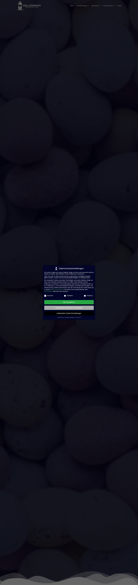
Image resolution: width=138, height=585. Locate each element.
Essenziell (48, 295)
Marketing (88, 295)
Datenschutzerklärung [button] (70, 317)
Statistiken (68, 295)
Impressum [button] (78, 317)
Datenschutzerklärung (57, 289)
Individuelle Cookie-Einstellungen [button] (69, 313)
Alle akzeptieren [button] (69, 302)
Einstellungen (48, 291)
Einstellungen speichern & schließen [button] (69, 308)
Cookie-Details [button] (60, 317)
